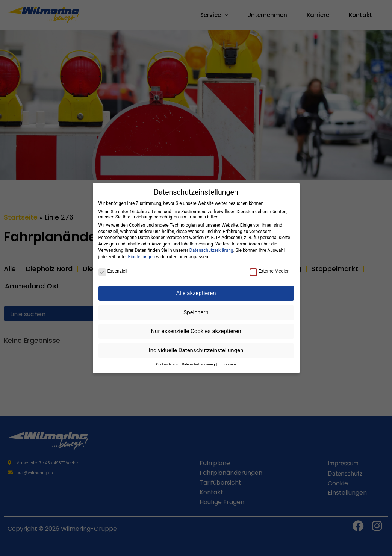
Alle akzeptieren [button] (196, 293)
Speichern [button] (195, 312)
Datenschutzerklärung (211, 250)
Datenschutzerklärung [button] (199, 364)
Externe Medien (270, 271)
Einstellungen (141, 256)
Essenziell (112, 271)
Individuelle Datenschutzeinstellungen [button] (196, 350)
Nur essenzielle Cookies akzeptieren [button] (196, 331)
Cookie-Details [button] (167, 364)
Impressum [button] (227, 364)
